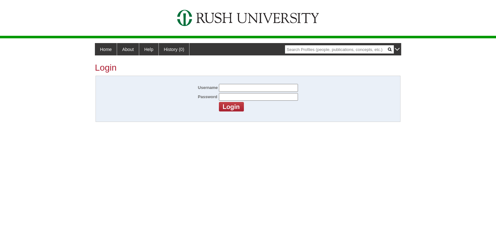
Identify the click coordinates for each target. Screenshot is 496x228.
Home (106, 49)
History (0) (174, 49)
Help (148, 49)
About (128, 49)
